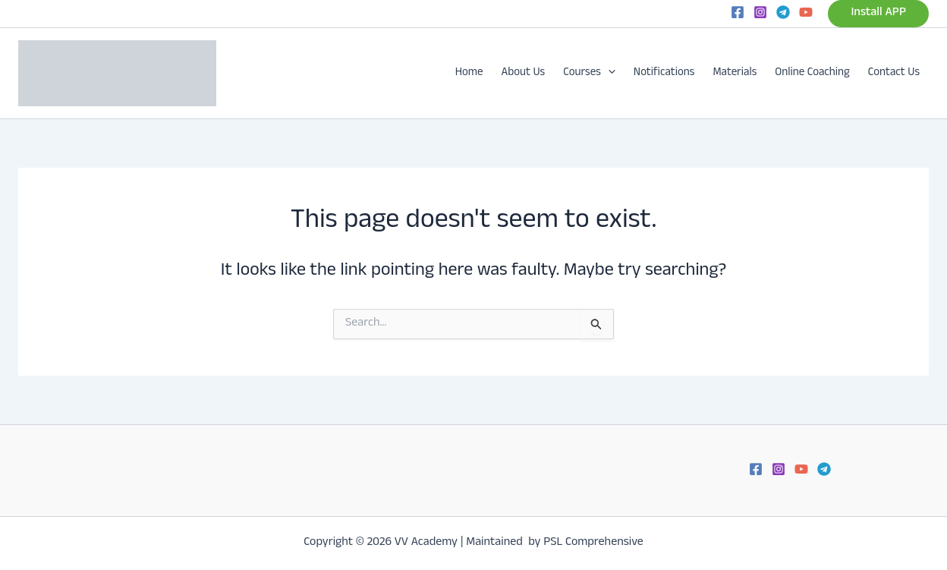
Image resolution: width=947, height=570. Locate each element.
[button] (878, 13)
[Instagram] (760, 12)
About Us (524, 73)
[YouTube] (806, 12)
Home (469, 73)
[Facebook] (737, 12)
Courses (589, 73)
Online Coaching (812, 73)
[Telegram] (783, 12)
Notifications (664, 73)
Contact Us (894, 73)
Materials (735, 73)
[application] (608, 73)
